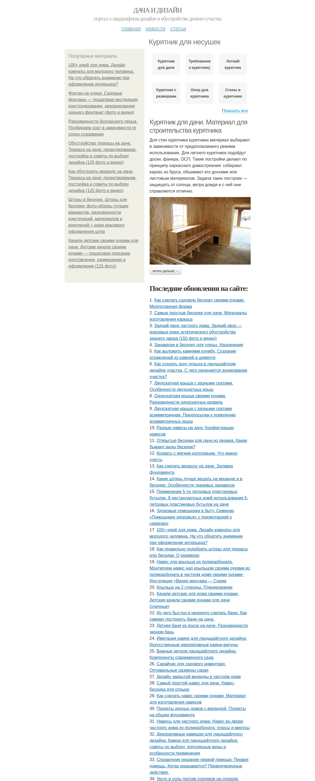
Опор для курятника (199, 93)
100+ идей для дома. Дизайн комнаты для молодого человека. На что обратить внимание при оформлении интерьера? (196, 536)
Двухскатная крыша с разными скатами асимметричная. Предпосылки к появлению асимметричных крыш (193, 415)
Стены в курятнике (233, 93)
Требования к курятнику (199, 64)
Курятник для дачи (166, 64)
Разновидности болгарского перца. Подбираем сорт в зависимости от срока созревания (103, 127)
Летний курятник (233, 64)
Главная (131, 28)
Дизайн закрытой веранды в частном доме (199, 676)
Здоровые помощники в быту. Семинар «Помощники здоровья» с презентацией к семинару (192, 517)
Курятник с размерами (166, 93)
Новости (155, 28)
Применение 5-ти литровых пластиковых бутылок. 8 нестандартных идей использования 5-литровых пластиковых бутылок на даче (199, 498)
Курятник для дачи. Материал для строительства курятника (198, 126)
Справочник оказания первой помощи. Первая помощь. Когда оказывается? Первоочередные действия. (199, 766)
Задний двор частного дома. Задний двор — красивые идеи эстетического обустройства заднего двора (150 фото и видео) (196, 332)
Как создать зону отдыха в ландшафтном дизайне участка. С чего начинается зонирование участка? (198, 370)
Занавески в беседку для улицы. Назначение (198, 345)
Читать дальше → (166, 271)
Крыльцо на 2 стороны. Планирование (195, 587)
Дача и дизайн (157, 10)
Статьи (178, 28)
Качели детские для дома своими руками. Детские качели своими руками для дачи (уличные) (194, 600)
